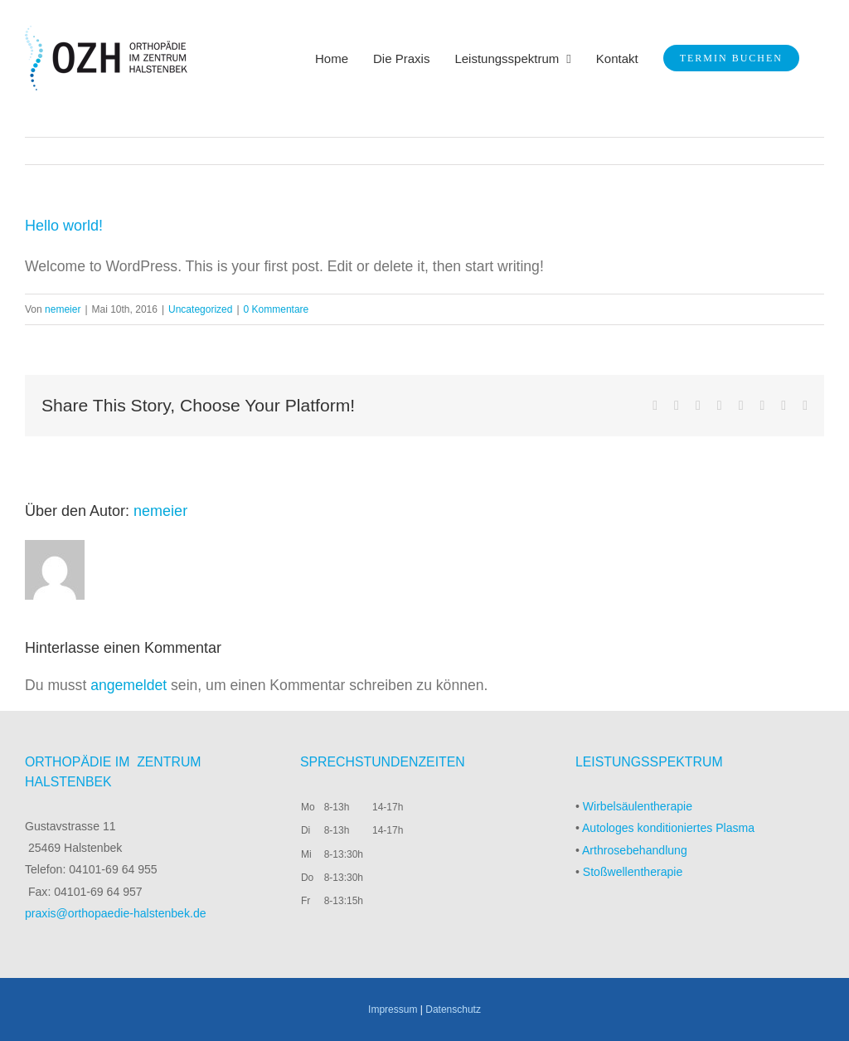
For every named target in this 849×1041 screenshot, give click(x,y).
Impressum (392, 1009)
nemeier (62, 309)
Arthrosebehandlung (634, 850)
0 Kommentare (276, 309)
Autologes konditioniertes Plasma (668, 827)
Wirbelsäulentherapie (637, 806)
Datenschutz (453, 1009)
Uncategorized (200, 309)
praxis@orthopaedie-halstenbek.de (115, 913)
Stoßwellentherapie (633, 871)
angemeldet (128, 685)
